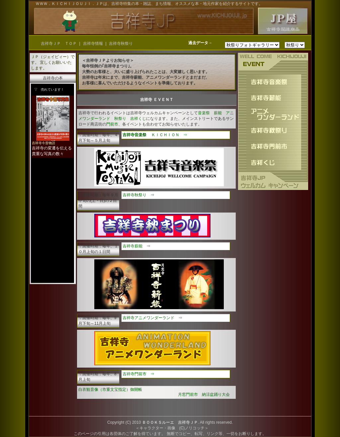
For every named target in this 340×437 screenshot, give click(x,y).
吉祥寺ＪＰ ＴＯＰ (59, 43)
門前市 (112, 124)
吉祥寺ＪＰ (188, 422)
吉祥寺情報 (93, 43)
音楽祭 (204, 113)
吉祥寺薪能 (132, 246)
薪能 (218, 113)
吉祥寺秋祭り (121, 43)
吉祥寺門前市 (134, 374)
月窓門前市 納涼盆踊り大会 (204, 394)
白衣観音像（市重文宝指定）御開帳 (110, 389)
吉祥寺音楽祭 (134, 134)
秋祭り (120, 118)
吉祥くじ (138, 118)
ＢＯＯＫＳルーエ (158, 422)
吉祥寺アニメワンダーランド (148, 317)
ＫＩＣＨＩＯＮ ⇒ (169, 134)
